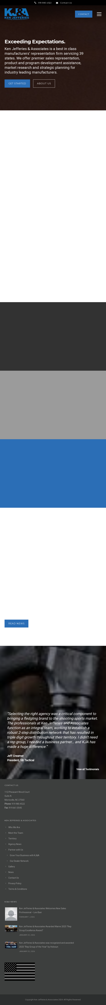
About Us (44, 83)
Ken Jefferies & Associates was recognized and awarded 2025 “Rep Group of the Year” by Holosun (46, 945)
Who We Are (14, 827)
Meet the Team (15, 833)
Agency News (14, 844)
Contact (83, 14)
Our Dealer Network (19, 861)
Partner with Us (15, 850)
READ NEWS (16, 623)
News (11, 872)
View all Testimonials (87, 769)
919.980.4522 (43, 3)
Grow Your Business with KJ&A (24, 855)
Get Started (17, 83)
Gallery (11, 866)
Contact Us (64, 3)
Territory (12, 838)
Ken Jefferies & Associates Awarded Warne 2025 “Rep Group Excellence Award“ (45, 928)
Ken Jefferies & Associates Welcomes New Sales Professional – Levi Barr (42, 910)
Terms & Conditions (17, 889)
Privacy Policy (14, 883)
